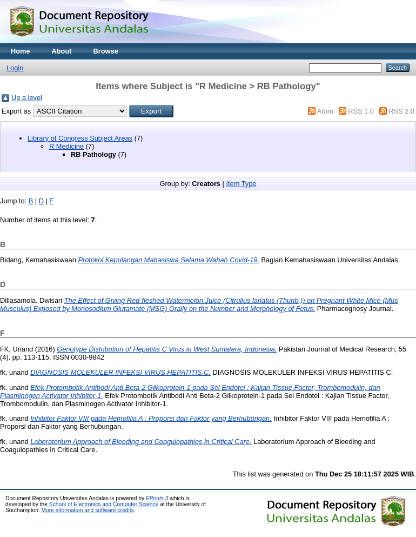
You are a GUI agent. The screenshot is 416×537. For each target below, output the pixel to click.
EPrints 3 (157, 498)
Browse (105, 51)
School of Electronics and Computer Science (104, 504)
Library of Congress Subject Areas (80, 138)
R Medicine (66, 146)
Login (14, 68)
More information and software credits (88, 510)
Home (20, 51)
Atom (325, 111)
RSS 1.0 (361, 111)
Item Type (241, 184)
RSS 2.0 (401, 111)
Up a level (26, 98)
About (62, 51)
